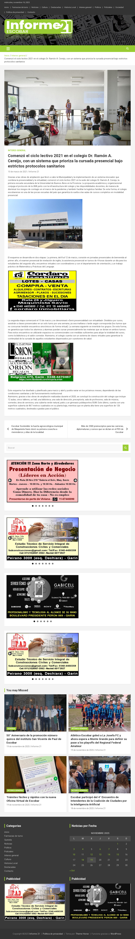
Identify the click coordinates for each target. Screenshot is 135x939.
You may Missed (17, 690)
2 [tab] (36, 506)
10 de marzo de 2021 (17, 171)
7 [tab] (52, 506)
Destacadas (56, 7)
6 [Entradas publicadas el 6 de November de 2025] (100, 849)
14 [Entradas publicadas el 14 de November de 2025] (109, 854)
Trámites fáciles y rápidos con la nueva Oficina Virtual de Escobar (31, 799)
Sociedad (119, 7)
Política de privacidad (15, 12)
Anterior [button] (10, 480)
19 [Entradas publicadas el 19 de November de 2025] (91, 860)
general (11, 729)
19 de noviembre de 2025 (18, 746)
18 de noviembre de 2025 (82, 808)
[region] (43, 481)
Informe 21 (34, 171)
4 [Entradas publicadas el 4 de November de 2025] (82, 849)
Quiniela (8, 840)
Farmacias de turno (20, 7)
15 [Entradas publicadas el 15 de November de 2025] (117, 854)
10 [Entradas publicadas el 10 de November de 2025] (74, 854)
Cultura (45, 7)
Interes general (85, 7)
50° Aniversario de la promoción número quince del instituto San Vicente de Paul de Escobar (34, 739)
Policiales (108, 7)
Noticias (35, 7)
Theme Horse (82, 934)
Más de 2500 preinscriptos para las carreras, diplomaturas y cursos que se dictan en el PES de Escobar (100, 429)
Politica (98, 7)
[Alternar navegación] (8, 48)
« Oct (72, 870)
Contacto (31, 12)
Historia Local (70, 7)
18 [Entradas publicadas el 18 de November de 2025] (83, 860)
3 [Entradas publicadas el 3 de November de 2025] (74, 849)
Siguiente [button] (75, 480)
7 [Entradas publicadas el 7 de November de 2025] (108, 849)
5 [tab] (46, 506)
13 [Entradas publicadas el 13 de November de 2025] (100, 854)
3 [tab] (39, 506)
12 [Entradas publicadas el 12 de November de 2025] (91, 854)
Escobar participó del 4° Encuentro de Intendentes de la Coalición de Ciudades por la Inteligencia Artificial (99, 801)
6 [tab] (49, 506)
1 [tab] (33, 506)
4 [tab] (43, 506)
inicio (6, 7)
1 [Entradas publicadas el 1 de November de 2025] (117, 844)
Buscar (125, 448)
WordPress (116, 934)
